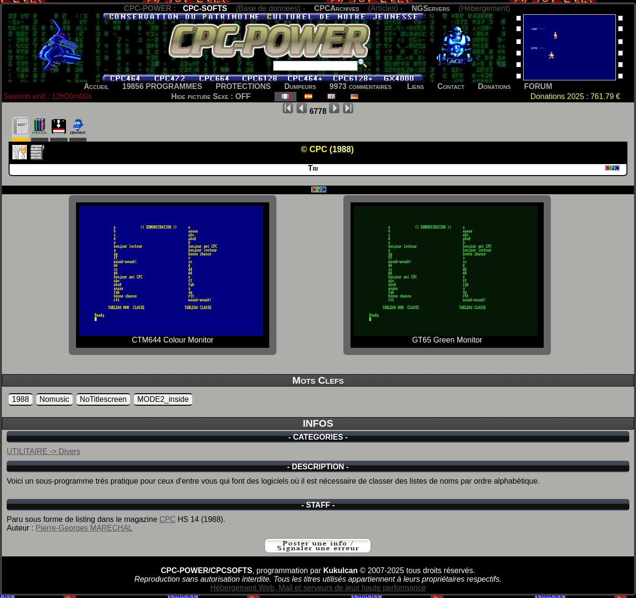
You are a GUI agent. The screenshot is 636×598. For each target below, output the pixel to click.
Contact (451, 86)
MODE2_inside (163, 399)
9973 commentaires (360, 86)
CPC (167, 519)
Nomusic (54, 399)
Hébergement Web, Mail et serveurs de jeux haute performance (318, 588)
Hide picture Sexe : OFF (211, 96)
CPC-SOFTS (205, 8)
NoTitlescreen (103, 399)
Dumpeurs (301, 86)
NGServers (431, 8)
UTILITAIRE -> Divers (43, 451)
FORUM (538, 86)
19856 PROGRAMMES (162, 86)
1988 (20, 399)
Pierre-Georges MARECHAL (83, 528)
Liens (415, 86)
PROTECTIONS (243, 86)
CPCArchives (336, 8)
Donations (494, 86)
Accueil (96, 86)
